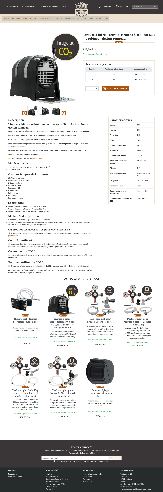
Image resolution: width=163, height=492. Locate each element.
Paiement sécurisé (52, 482)
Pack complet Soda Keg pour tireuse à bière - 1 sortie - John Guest (25, 393)
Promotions (12, 474)
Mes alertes (87, 482)
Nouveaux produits (15, 477)
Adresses (86, 479)
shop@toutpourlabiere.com (141, 489)
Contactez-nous (51, 487)
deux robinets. (37, 159)
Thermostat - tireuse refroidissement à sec (25, 320)
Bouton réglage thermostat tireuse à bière (100, 393)
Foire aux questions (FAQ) (55, 484)
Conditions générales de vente (57, 479)
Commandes (88, 477)
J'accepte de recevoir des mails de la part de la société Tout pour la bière (83, 461)
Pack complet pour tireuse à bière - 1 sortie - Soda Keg (137, 321)
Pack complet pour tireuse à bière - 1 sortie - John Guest (62, 393)
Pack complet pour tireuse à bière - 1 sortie (100, 320)
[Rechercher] (145, 7)
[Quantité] (92, 89)
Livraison (49, 474)
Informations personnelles (92, 474)
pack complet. (13, 236)
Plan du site (50, 489)
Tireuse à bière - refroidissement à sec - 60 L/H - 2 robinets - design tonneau (63, 323)
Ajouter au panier (115, 88)
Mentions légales (52, 477)
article (80, 266)
